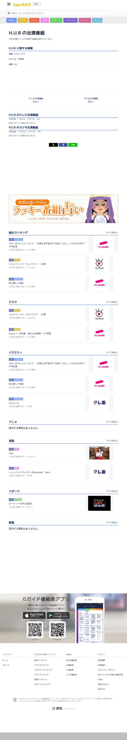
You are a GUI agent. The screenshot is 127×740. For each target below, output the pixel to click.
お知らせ (101, 689)
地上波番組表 (71, 660)
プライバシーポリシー (107, 670)
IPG (15, 64)
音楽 (45, 20)
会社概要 (101, 660)
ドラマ (23, 20)
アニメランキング (41, 674)
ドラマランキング (41, 665)
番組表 (11, 20)
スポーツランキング (42, 684)
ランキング (70, 20)
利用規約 (101, 665)
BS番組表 (70, 665)
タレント (85, 20)
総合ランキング (40, 660)
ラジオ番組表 (71, 674)
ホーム (97, 20)
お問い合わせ (103, 684)
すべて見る (112, 232)
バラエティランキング (43, 670)
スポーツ (56, 20)
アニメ (34, 20)
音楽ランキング (40, 679)
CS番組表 (70, 670)
